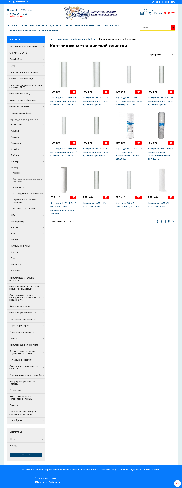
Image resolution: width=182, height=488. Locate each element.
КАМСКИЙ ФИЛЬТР (21, 246)
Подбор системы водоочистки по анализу (33, 30)
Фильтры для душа (19, 306)
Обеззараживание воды (21, 78)
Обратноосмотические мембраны (24, 201)
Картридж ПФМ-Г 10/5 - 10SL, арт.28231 (96, 205)
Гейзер (92, 39)
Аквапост (16, 137)
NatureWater (17, 264)
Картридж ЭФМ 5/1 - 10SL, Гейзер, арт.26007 (128, 205)
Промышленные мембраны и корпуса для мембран (24, 413)
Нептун (14, 239)
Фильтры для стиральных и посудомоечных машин (24, 288)
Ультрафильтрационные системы (22, 383)
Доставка (55, 25)
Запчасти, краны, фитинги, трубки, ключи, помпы (23, 352)
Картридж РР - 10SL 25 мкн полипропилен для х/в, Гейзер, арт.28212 (161, 101)
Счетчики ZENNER (19, 53)
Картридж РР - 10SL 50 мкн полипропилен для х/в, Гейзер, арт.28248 (63, 152)
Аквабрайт (16, 124)
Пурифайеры (16, 59)
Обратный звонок (17, 16)
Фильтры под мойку (19, 93)
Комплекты (18, 187)
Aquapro (15, 252)
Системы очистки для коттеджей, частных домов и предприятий (24, 298)
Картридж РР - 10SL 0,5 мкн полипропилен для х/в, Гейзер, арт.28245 (63, 101)
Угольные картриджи (24, 208)
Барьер (15, 161)
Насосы (13, 338)
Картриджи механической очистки (27, 180)
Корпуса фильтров (19, 325)
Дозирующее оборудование (24, 72)
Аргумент (16, 270)
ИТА (13, 215)
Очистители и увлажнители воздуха (23, 367)
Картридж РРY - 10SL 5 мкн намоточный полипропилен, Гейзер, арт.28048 (160, 154)
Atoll (13, 233)
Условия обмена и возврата (95, 469)
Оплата (68, 25)
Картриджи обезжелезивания (28, 193)
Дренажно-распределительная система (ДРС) (25, 86)
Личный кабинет (84, 25)
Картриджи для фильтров (71, 39)
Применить (26, 454)
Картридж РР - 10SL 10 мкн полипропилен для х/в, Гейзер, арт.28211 (96, 101)
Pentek (14, 227)
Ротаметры (15, 390)
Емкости (13, 405)
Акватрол (16, 143)
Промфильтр (17, 221)
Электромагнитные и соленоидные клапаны (20, 398)
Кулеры (13, 65)
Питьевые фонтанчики (21, 360)
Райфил (15, 155)
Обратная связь (120, 469)
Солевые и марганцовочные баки (26, 375)
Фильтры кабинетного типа (23, 344)
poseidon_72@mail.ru (20, 10)
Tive (13, 258)
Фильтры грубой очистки (22, 312)
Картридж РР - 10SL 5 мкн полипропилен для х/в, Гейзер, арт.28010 (96, 152)
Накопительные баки (20, 113)
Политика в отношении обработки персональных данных (49, 469)
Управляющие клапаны (21, 332)
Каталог (12, 25)
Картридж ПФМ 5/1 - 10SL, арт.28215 (159, 205)
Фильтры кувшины (19, 106)
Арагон (16, 173)
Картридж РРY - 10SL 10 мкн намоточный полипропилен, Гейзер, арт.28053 (129, 154)
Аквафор (15, 149)
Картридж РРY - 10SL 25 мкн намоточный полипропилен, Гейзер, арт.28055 (63, 208)
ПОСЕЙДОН (15, 420)
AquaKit (15, 131)
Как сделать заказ (107, 25)
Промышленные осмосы (22, 319)
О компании (27, 25)
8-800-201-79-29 (18, 14)
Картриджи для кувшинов (23, 46)
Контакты (41, 25)
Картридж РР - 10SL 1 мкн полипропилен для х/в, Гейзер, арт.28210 (129, 101)
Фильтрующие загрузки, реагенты (22, 279)
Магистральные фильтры (22, 100)
